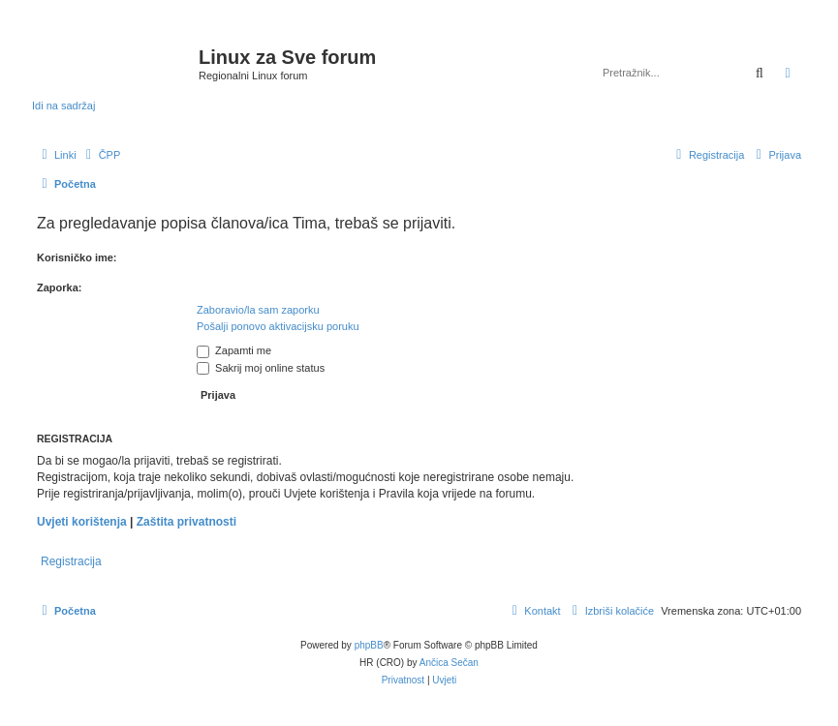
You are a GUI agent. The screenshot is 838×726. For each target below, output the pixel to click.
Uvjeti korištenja (82, 522)
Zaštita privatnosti (186, 522)
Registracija (71, 561)
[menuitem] (101, 155)
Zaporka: (59, 287)
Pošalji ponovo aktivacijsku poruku (278, 326)
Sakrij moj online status (261, 368)
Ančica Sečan (449, 662)
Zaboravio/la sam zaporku (258, 310)
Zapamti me (234, 350)
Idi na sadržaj (63, 105)
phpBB (369, 645)
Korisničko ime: (77, 257)
